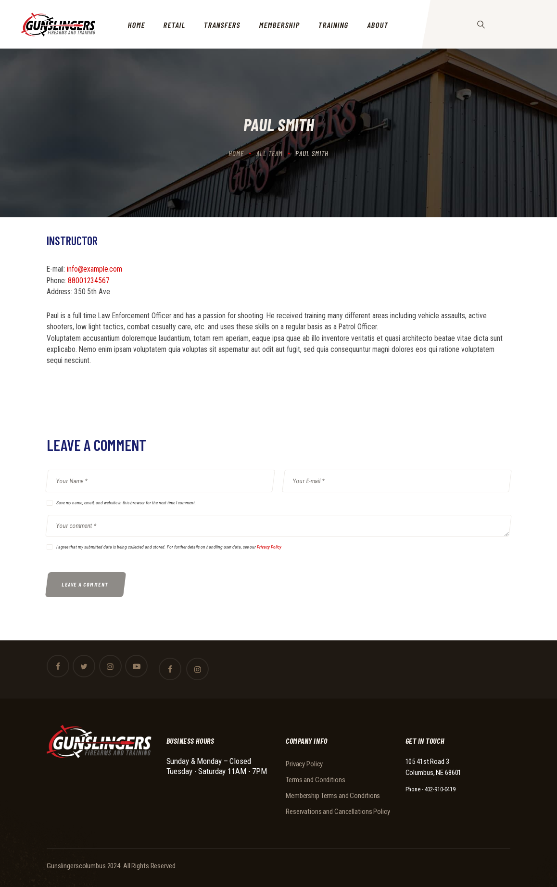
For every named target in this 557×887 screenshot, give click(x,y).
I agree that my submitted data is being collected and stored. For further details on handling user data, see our (168, 547)
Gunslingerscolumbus (76, 866)
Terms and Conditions (315, 779)
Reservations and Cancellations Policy (338, 811)
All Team (269, 153)
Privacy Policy (269, 547)
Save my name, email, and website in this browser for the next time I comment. (126, 502)
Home (236, 153)
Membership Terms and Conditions (333, 795)
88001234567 (89, 280)
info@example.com (94, 269)
